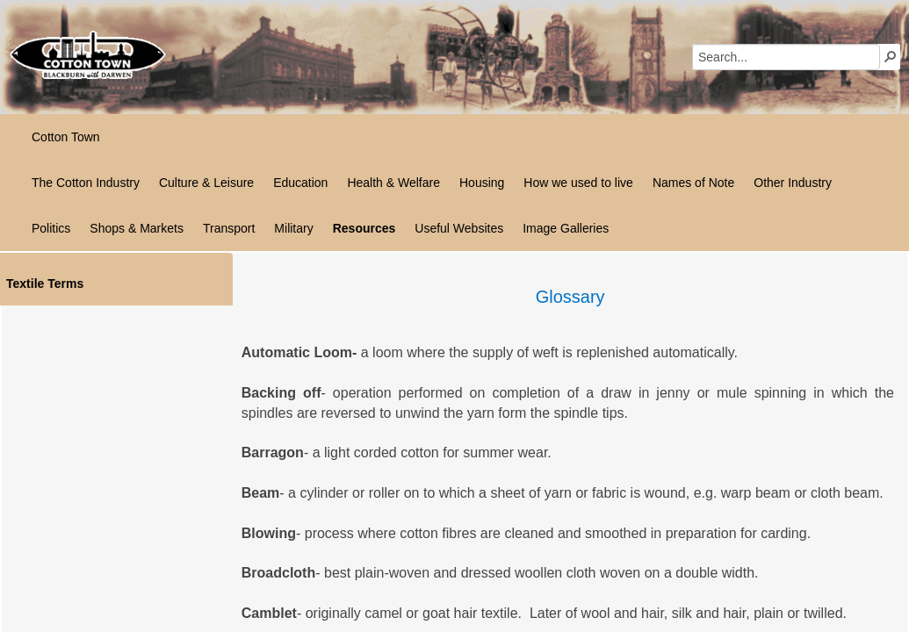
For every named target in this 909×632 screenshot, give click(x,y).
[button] (890, 56)
